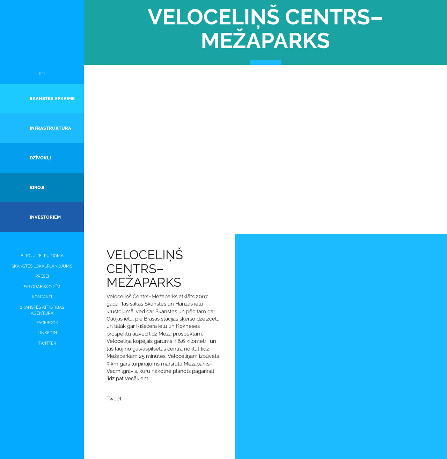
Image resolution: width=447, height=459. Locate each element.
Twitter (42, 343)
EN (42, 73)
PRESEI (42, 276)
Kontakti (42, 296)
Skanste (42, 39)
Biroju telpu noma (42, 255)
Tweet (114, 399)
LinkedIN (42, 333)
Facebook (42, 323)
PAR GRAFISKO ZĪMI (41, 286)
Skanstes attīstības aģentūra (42, 310)
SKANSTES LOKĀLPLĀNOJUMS (42, 266)
